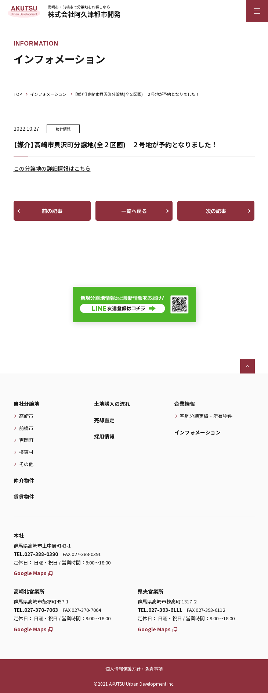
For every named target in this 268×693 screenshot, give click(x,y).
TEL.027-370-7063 (36, 609)
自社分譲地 (26, 403)
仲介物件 (24, 480)
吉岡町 (26, 439)
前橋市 (26, 428)
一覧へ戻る (134, 210)
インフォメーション (48, 94)
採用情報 (104, 436)
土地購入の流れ (112, 403)
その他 (26, 464)
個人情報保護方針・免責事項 (134, 668)
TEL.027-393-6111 (160, 609)
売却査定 (104, 420)
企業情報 (184, 403)
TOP (18, 94)
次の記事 (216, 210)
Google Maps (33, 573)
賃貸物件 (24, 496)
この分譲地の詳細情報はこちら (52, 168)
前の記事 (52, 210)
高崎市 (26, 415)
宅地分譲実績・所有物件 (206, 415)
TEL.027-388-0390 (36, 554)
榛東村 (26, 451)
